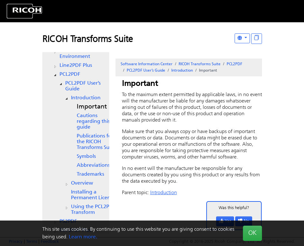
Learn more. (83, 237)
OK (252, 233)
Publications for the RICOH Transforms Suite (96, 142)
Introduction (86, 98)
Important (92, 107)
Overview (82, 183)
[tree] (75, 127)
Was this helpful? (234, 208)
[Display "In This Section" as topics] (256, 38)
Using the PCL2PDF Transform (93, 209)
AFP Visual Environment (75, 53)
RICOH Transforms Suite (87, 39)
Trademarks (90, 174)
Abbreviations (93, 165)
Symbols (86, 156)
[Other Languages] (242, 38)
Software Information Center (147, 64)
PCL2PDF (70, 74)
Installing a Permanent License (93, 195)
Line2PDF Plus (76, 65)
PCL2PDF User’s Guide (83, 86)
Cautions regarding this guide (93, 121)
